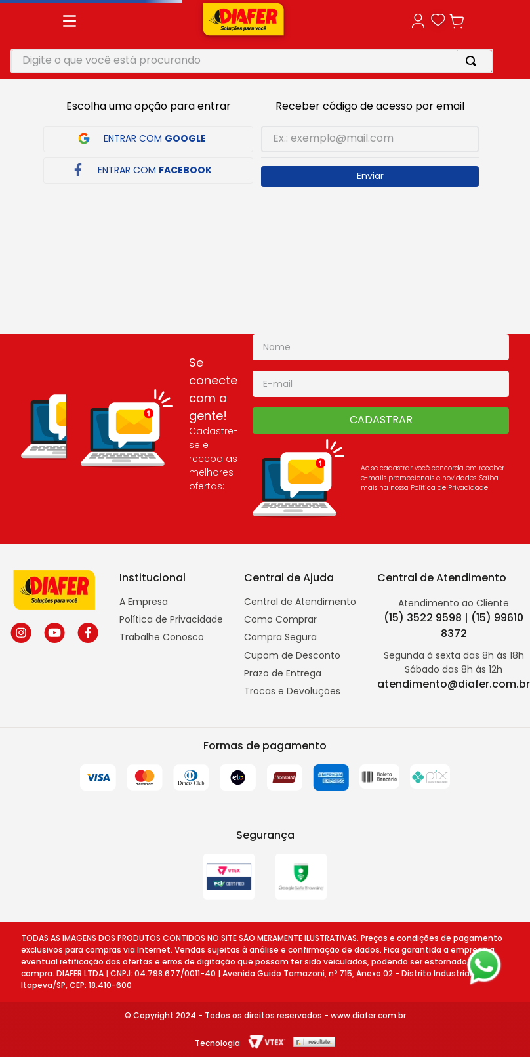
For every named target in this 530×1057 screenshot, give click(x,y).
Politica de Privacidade (449, 488)
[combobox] (251, 61)
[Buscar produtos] (473, 61)
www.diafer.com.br (368, 1015)
